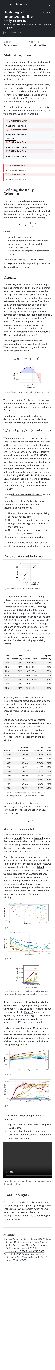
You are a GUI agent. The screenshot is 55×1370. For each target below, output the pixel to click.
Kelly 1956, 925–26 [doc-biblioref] (23, 475)
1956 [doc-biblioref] (12, 284)
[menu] (6, 4)
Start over (10, 138)
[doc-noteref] (23, 445)
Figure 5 (28, 1012)
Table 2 (7, 726)
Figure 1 (7, 410)
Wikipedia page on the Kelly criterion (26, 494)
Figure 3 (38, 838)
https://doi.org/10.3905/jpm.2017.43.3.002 (24, 1251)
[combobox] (48, 4)
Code (46, 12)
